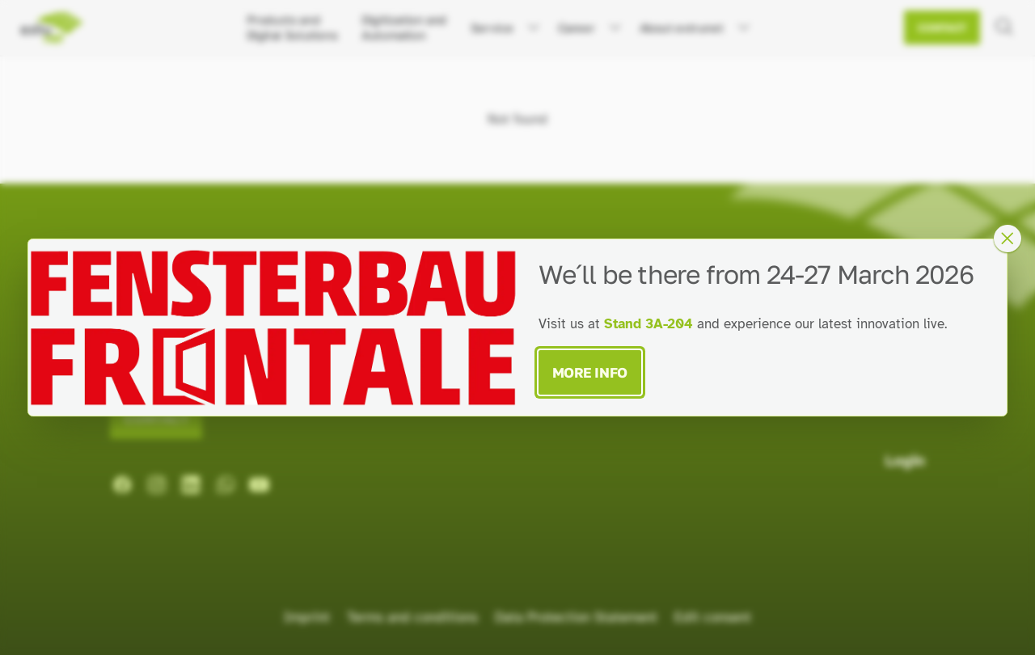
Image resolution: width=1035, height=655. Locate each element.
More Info (589, 372)
